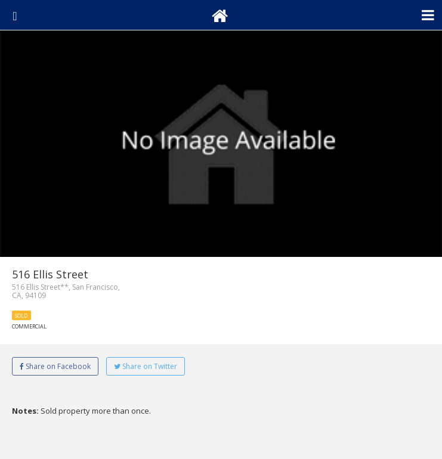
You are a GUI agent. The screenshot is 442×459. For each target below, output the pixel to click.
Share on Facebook (55, 366)
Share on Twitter (145, 366)
